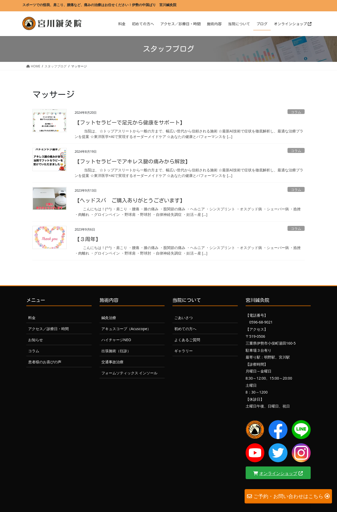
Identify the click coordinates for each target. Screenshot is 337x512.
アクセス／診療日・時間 (48, 328)
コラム (296, 112)
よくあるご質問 (187, 339)
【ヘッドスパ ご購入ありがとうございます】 (130, 200)
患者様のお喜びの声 (44, 361)
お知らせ (35, 339)
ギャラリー (183, 350)
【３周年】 (88, 239)
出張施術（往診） (116, 350)
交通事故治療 (112, 361)
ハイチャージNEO (116, 339)
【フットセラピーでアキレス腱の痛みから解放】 (132, 161)
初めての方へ (185, 328)
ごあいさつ (183, 317)
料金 (32, 317)
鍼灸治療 (108, 317)
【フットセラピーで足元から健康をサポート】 (130, 122)
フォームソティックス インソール (129, 372)
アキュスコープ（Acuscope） (126, 328)
